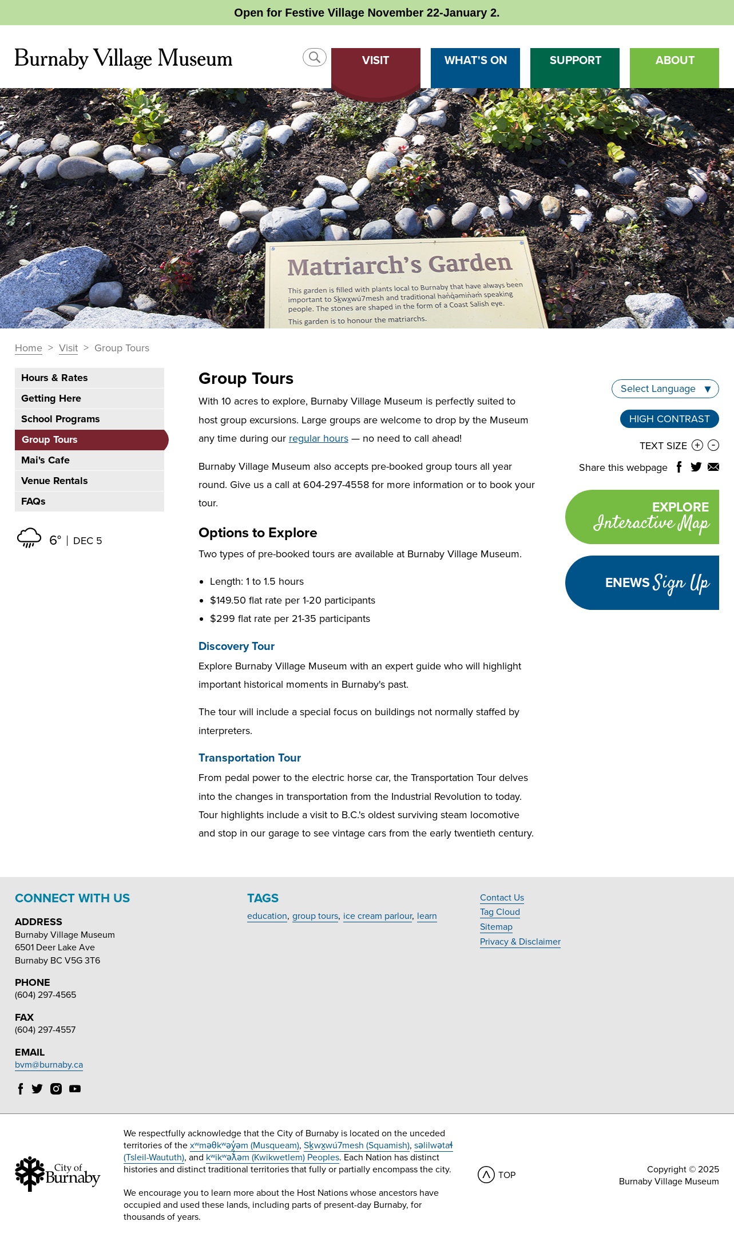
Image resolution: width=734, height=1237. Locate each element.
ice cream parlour (377, 916)
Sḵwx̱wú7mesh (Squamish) (357, 1145)
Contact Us (502, 897)
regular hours (318, 438)
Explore (637, 518)
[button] (315, 57)
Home (28, 348)
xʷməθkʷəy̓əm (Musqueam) (244, 1145)
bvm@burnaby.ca (49, 1065)
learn (427, 916)
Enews (657, 583)
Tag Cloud (500, 912)
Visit (68, 348)
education (267, 916)
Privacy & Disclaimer (520, 941)
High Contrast (669, 419)
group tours (315, 916)
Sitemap (496, 927)
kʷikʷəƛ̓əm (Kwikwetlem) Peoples (272, 1157)
